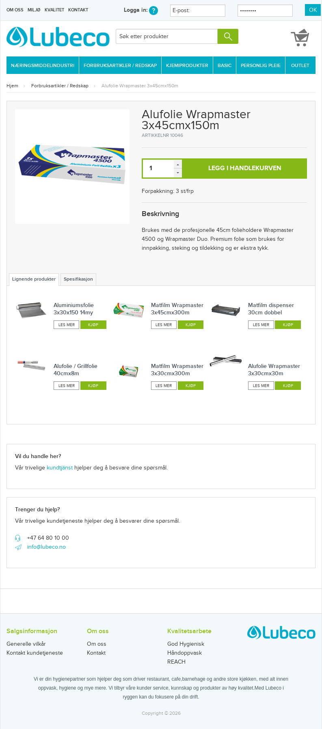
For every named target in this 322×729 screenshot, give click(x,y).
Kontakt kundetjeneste (34, 653)
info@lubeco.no (46, 547)
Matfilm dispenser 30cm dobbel (271, 309)
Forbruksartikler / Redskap (120, 66)
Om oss (15, 10)
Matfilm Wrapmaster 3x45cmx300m (177, 309)
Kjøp (93, 324)
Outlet (300, 66)
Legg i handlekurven (244, 168)
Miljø (34, 10)
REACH (176, 662)
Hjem (12, 86)
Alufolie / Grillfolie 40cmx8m (75, 370)
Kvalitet (54, 10)
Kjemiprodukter (187, 66)
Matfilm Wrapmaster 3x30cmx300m (177, 370)
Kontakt (78, 10)
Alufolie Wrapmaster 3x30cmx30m (274, 370)
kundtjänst (60, 468)
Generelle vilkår (26, 644)
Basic (224, 66)
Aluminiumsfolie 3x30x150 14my (74, 309)
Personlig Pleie (261, 66)
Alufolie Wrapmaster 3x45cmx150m (140, 86)
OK (313, 10)
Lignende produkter (34, 279)
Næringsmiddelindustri (42, 66)
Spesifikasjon (78, 279)
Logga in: (141, 9)
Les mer (66, 324)
